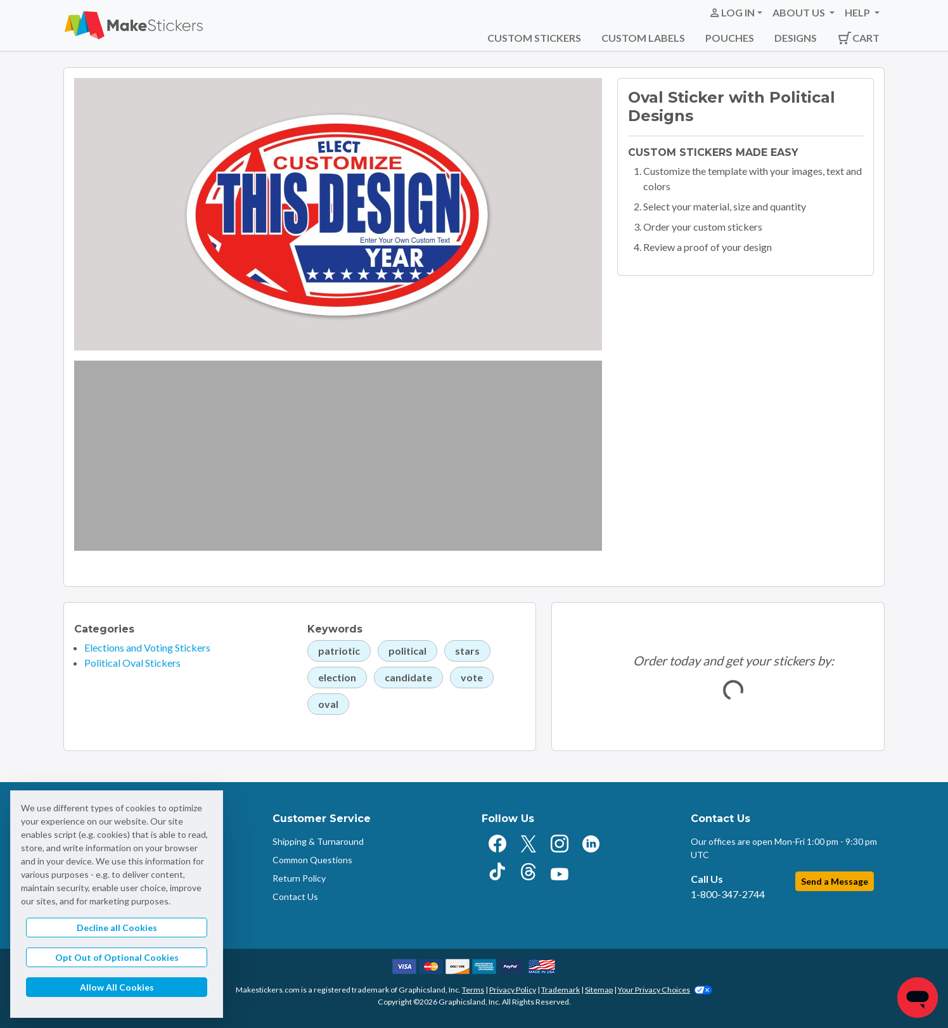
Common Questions (312, 859)
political (407, 651)
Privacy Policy (512, 989)
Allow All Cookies (117, 987)
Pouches (729, 38)
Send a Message (834, 881)
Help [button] (858, 12)
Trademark (560, 989)
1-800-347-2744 (728, 894)
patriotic (339, 651)
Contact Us (295, 896)
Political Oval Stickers (132, 663)
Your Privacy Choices (665, 989)
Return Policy (299, 878)
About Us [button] (799, 12)
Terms (473, 989)
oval (328, 704)
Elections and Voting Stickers (147, 647)
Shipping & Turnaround (318, 841)
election (337, 677)
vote (472, 677)
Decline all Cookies (117, 927)
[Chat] (917, 997)
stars (467, 651)
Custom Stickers (534, 38)
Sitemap (599, 989)
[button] (735, 12)
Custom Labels (643, 38)
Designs (795, 38)
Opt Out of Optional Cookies (117, 957)
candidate (408, 677)
